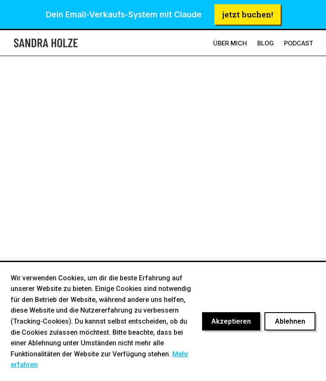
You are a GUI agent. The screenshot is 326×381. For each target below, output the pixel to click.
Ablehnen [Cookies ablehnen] (290, 321)
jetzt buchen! (247, 14)
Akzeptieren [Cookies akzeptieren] (231, 321)
